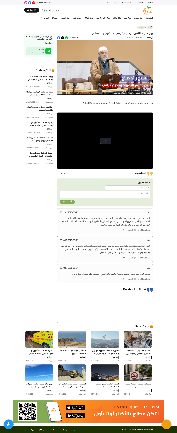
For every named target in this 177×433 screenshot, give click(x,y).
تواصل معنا (63, 429)
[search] (50, 10)
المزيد (46, 18)
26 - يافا (113, 2)
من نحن (73, 429)
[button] (132, 230)
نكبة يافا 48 (88, 18)
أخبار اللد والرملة (103, 18)
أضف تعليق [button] (67, 201)
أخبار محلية (138, 18)
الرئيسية (149, 18)
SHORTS (117, 18)
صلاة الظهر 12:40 (45, 2)
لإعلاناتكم (52, 429)
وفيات (54, 18)
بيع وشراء (77, 18)
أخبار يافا (127, 18)
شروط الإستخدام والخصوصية (35, 429)
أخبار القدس (65, 18)
